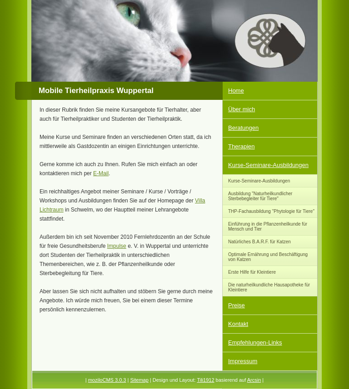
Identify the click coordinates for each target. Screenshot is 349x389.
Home (236, 90)
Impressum (242, 361)
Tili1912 (205, 380)
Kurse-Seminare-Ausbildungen (268, 165)
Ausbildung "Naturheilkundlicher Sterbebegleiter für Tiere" (260, 196)
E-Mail (101, 173)
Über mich (241, 109)
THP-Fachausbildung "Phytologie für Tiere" (271, 211)
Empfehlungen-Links (255, 342)
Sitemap (139, 380)
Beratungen (243, 127)
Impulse (116, 246)
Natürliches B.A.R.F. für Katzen (259, 241)
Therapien (241, 146)
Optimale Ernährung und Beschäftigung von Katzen (268, 257)
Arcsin (254, 380)
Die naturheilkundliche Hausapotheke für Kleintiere (269, 287)
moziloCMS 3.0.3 (107, 380)
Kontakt (238, 323)
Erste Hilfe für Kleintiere (252, 272)
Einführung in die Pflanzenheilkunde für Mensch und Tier (267, 226)
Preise (236, 305)
